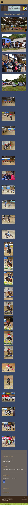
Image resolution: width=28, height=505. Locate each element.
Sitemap (10, 498)
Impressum (6, 488)
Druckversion (5, 498)
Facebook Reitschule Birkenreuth (9, 478)
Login (25, 497)
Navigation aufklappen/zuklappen (14, 2)
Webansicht (24, 499)
